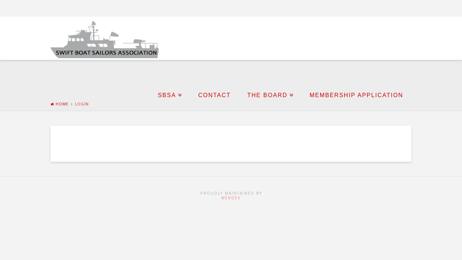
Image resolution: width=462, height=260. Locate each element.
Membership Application (356, 95)
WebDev (231, 197)
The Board (267, 95)
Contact (214, 95)
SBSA (167, 95)
